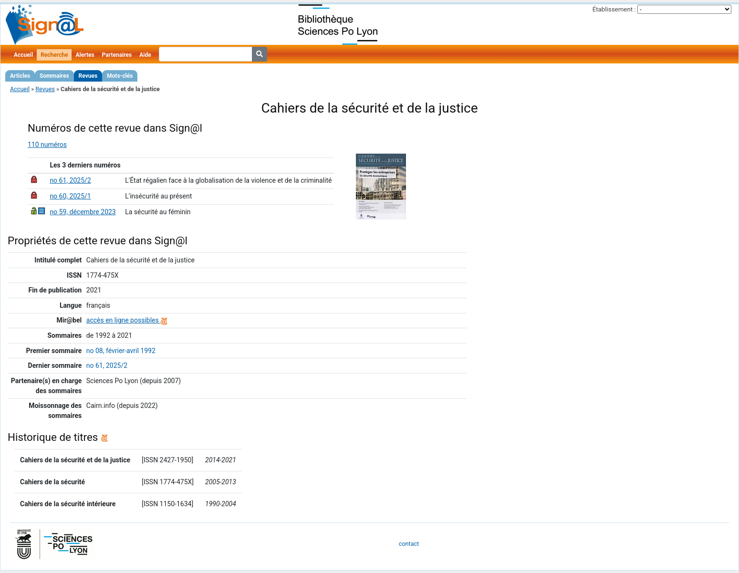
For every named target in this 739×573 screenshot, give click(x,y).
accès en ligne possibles (127, 320)
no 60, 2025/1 (70, 196)
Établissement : (614, 9)
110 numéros (47, 144)
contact (409, 543)
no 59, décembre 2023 (82, 212)
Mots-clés (120, 76)
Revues (88, 76)
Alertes (84, 55)
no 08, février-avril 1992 (121, 350)
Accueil (23, 55)
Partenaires (117, 55)
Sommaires (54, 76)
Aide (145, 55)
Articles (20, 76)
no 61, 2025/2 (70, 180)
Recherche (54, 55)
